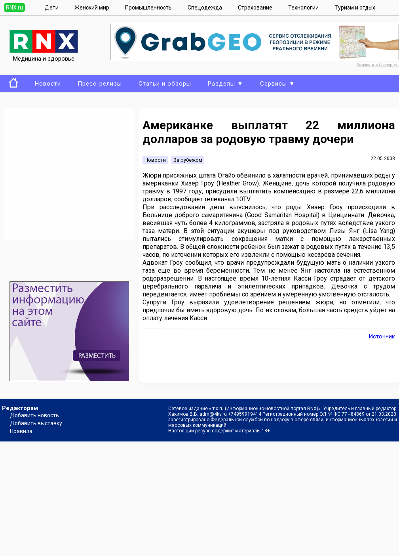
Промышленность (148, 7)
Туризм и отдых (354, 7)
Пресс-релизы (100, 83)
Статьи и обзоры (165, 83)
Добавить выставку (36, 423)
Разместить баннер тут (378, 65)
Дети (52, 7)
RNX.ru (14, 7)
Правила (21, 431)
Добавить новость (34, 415)
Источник (382, 336)
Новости (48, 83)
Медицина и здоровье (44, 55)
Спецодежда (205, 7)
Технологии (303, 7)
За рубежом (187, 160)
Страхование (255, 7)
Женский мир (91, 7)
